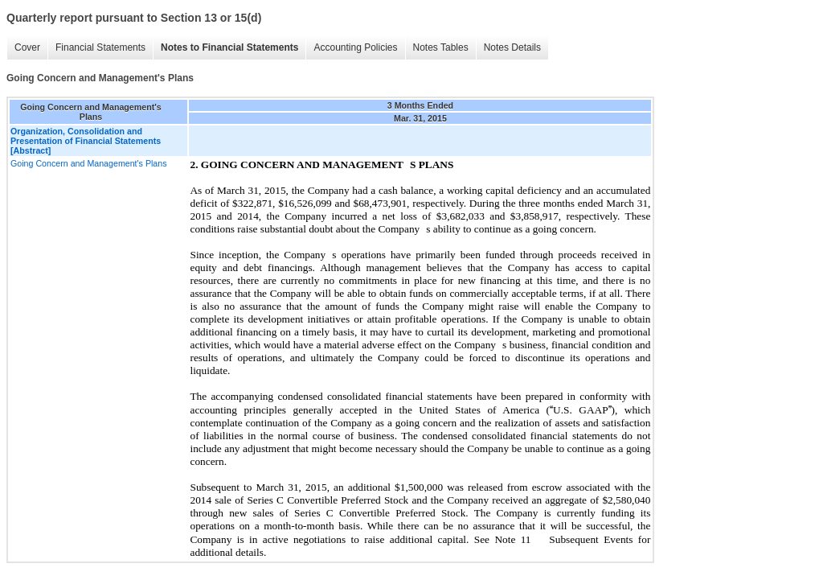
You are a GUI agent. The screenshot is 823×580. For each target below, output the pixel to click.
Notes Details (512, 47)
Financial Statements (100, 47)
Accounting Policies (355, 47)
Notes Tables (441, 47)
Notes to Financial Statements (229, 47)
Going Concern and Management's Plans (88, 163)
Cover (27, 47)
